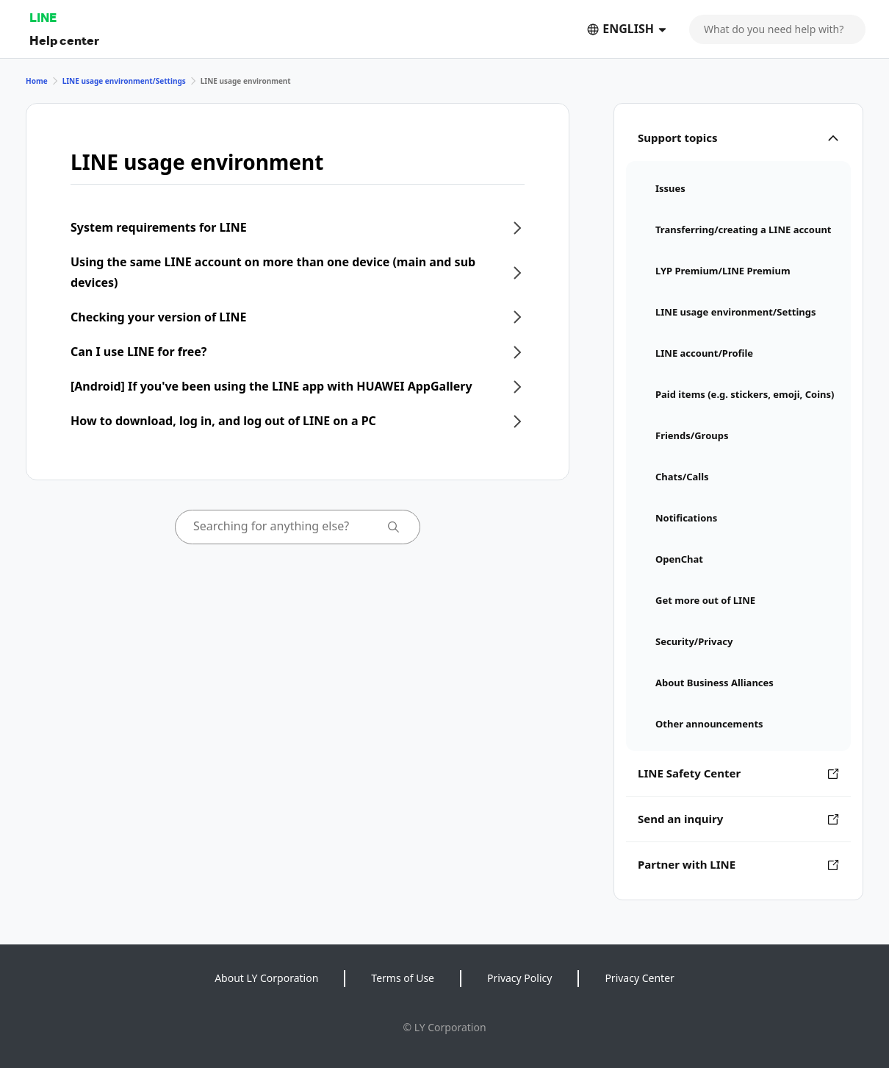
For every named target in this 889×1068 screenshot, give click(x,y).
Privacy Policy (519, 978)
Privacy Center (639, 978)
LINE (43, 17)
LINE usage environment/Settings (124, 81)
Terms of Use (402, 978)
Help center (64, 40)
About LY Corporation (266, 978)
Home (37, 81)
